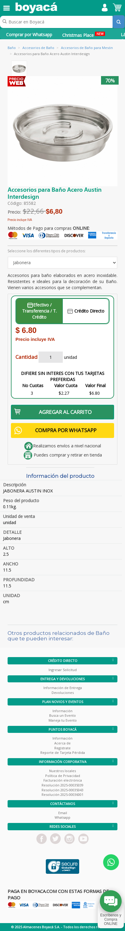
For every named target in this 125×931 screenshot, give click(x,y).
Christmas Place (83, 35)
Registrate (62, 748)
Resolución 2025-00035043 (62, 790)
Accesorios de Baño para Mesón (87, 47)
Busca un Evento (62, 715)
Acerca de (62, 743)
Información (62, 711)
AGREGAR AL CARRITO (53, 411)
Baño (12, 47)
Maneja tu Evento (63, 720)
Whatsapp (62, 817)
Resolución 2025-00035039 (62, 785)
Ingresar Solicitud (63, 669)
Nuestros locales (62, 770)
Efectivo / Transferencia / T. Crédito (39, 311)
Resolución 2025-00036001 (62, 794)
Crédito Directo (85, 311)
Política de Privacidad (62, 775)
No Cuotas (32, 385)
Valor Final (95, 385)
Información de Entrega (62, 687)
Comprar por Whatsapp (29, 34)
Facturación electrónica (62, 780)
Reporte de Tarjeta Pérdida (62, 752)
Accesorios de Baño (38, 47)
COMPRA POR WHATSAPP (55, 430)
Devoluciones (63, 692)
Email (62, 812)
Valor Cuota (65, 385)
